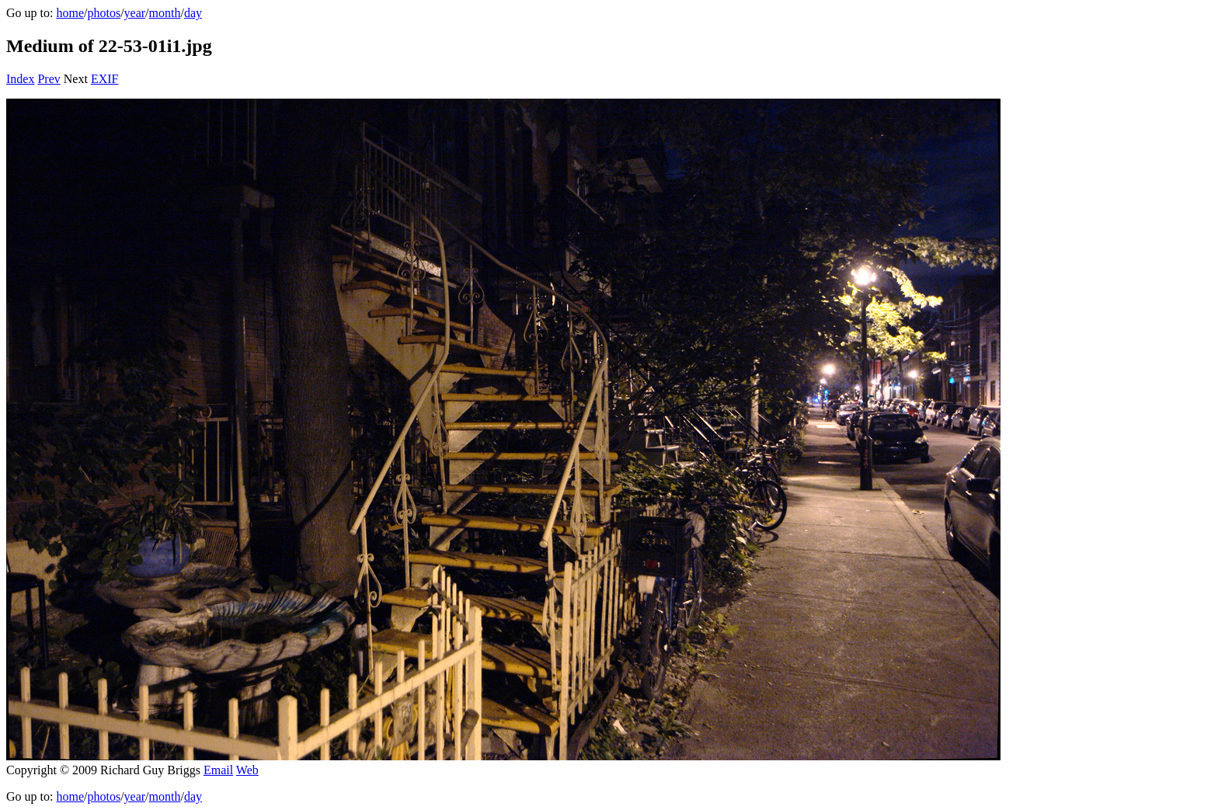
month (165, 12)
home (70, 12)
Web (247, 770)
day (193, 12)
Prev (48, 78)
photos (103, 12)
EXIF (105, 78)
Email (218, 770)
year (135, 12)
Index (20, 78)
